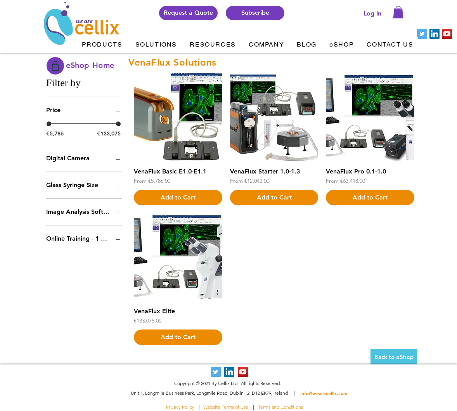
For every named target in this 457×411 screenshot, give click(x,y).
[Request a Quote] (188, 13)
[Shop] (55, 66)
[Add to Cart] (178, 197)
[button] (255, 13)
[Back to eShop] (393, 356)
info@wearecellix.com (323, 393)
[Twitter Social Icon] (422, 34)
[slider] (49, 123)
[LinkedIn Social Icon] (434, 34)
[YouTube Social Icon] (447, 34)
